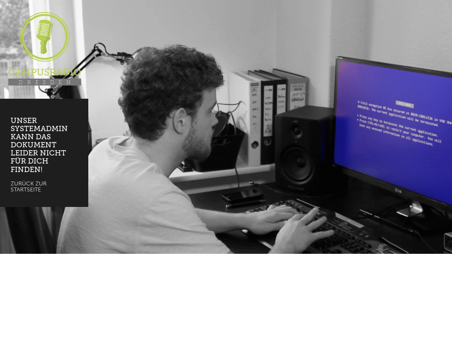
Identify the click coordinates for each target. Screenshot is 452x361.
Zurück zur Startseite (29, 186)
